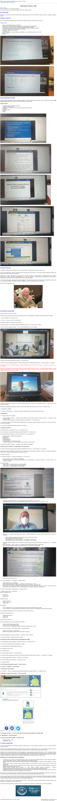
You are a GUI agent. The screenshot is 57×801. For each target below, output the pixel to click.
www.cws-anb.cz (17, 1)
